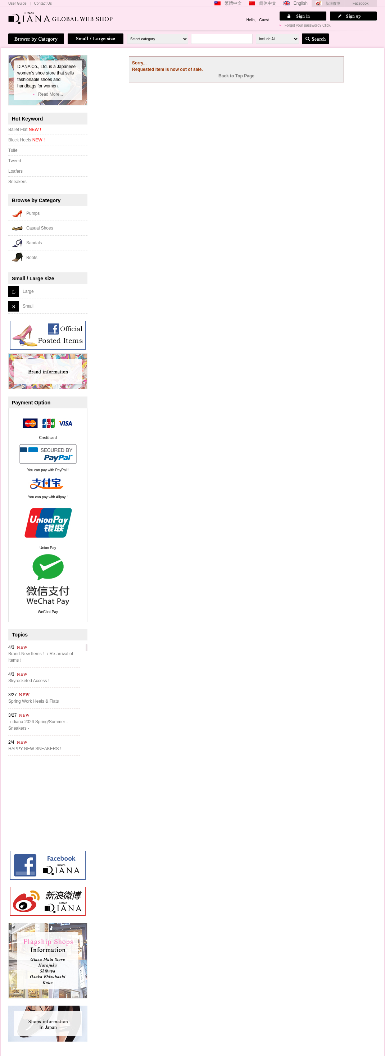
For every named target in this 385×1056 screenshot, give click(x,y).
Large (28, 291)
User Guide (17, 3)
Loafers (15, 171)
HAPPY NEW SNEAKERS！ (35, 748)
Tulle (13, 150)
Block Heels (26, 139)
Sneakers (17, 181)
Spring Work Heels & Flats (33, 701)
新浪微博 (333, 3)
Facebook (360, 3)
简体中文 (267, 3)
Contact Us (43, 3)
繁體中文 (233, 3)
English (301, 3)
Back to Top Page (236, 75)
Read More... (50, 94)
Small (28, 306)
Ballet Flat (24, 129)
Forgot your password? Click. (308, 25)
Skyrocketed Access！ (29, 680)
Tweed (14, 160)
